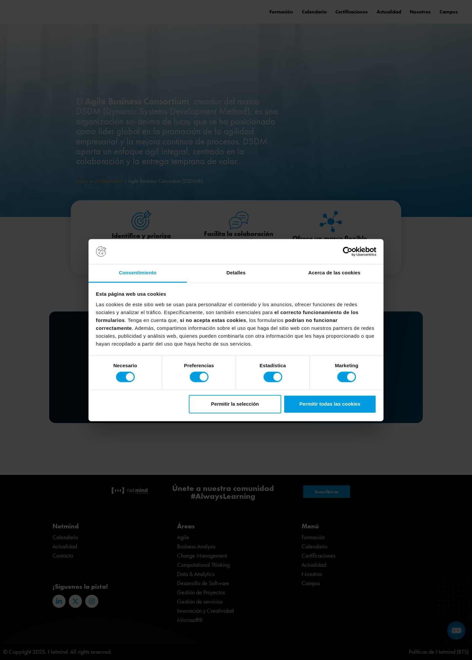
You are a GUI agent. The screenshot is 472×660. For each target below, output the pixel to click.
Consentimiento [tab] (138, 273)
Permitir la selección (235, 404)
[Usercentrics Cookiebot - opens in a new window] (347, 251)
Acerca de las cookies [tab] (334, 273)
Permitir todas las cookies (329, 404)
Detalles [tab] (236, 273)
